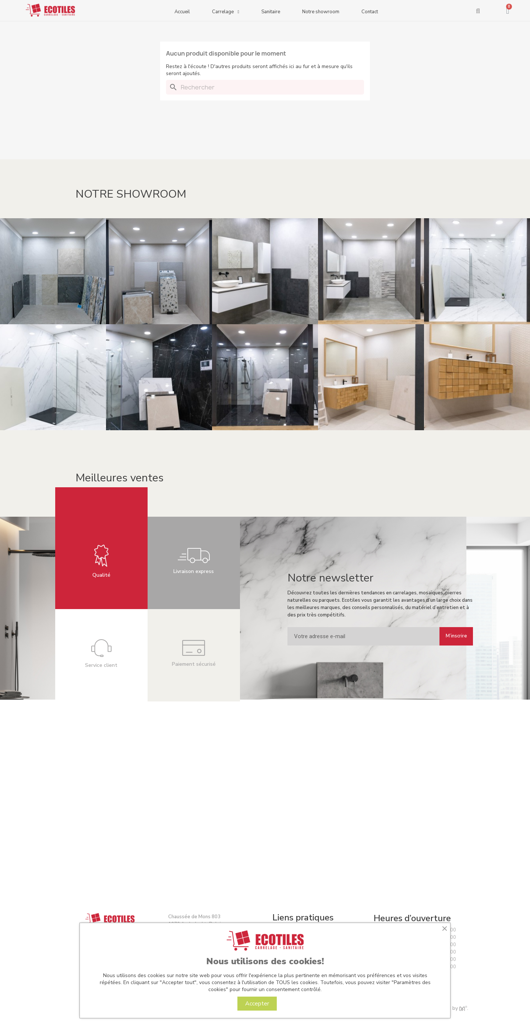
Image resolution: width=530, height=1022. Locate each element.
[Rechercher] (265, 87)
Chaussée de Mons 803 (194, 916)
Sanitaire (270, 11)
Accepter (257, 1004)
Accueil (182, 11)
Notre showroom (320, 11)
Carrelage (225, 12)
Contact (369, 11)
